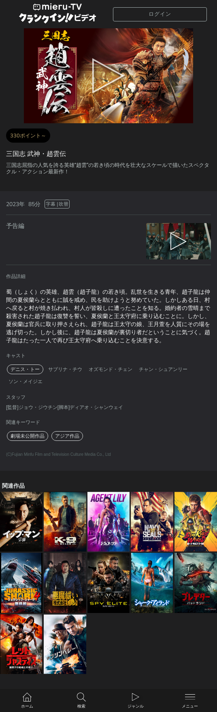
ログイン (160, 14)
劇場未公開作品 (28, 436)
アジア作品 (67, 436)
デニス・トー (25, 369)
